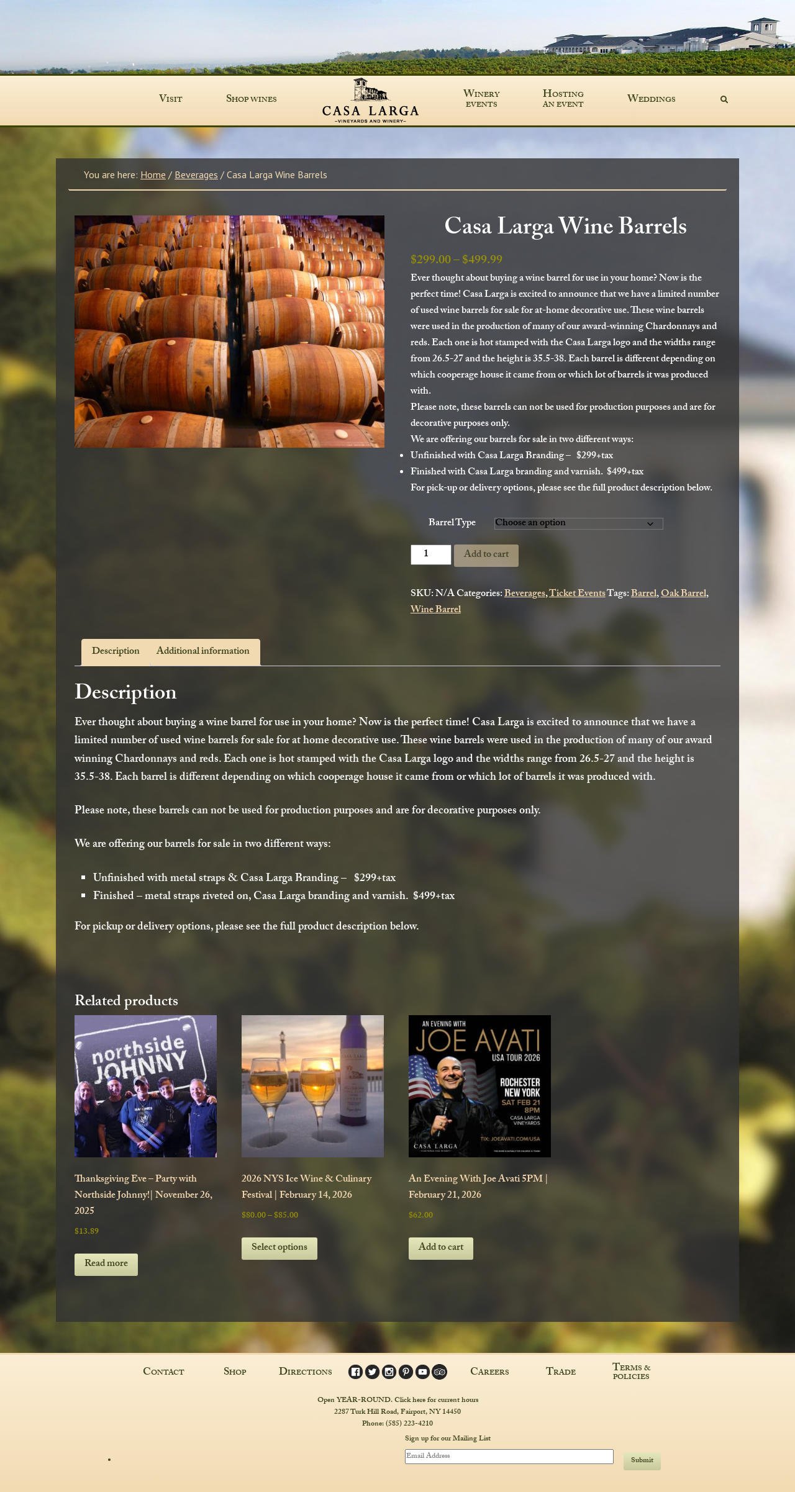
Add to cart (486, 555)
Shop (235, 1373)
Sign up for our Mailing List (448, 1439)
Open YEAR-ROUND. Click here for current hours (397, 1400)
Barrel (643, 594)
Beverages (196, 174)
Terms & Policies (631, 1373)
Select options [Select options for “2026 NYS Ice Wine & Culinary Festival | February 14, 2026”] (279, 1248)
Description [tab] (116, 652)
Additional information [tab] (203, 652)
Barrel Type (452, 523)
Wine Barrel (436, 610)
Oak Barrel (683, 594)
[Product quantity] (431, 555)
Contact (163, 1373)
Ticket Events (577, 594)
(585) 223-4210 (409, 1423)
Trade (561, 1373)
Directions (305, 1373)
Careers (489, 1373)
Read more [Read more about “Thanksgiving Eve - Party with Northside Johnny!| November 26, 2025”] (106, 1264)
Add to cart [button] (441, 1248)
